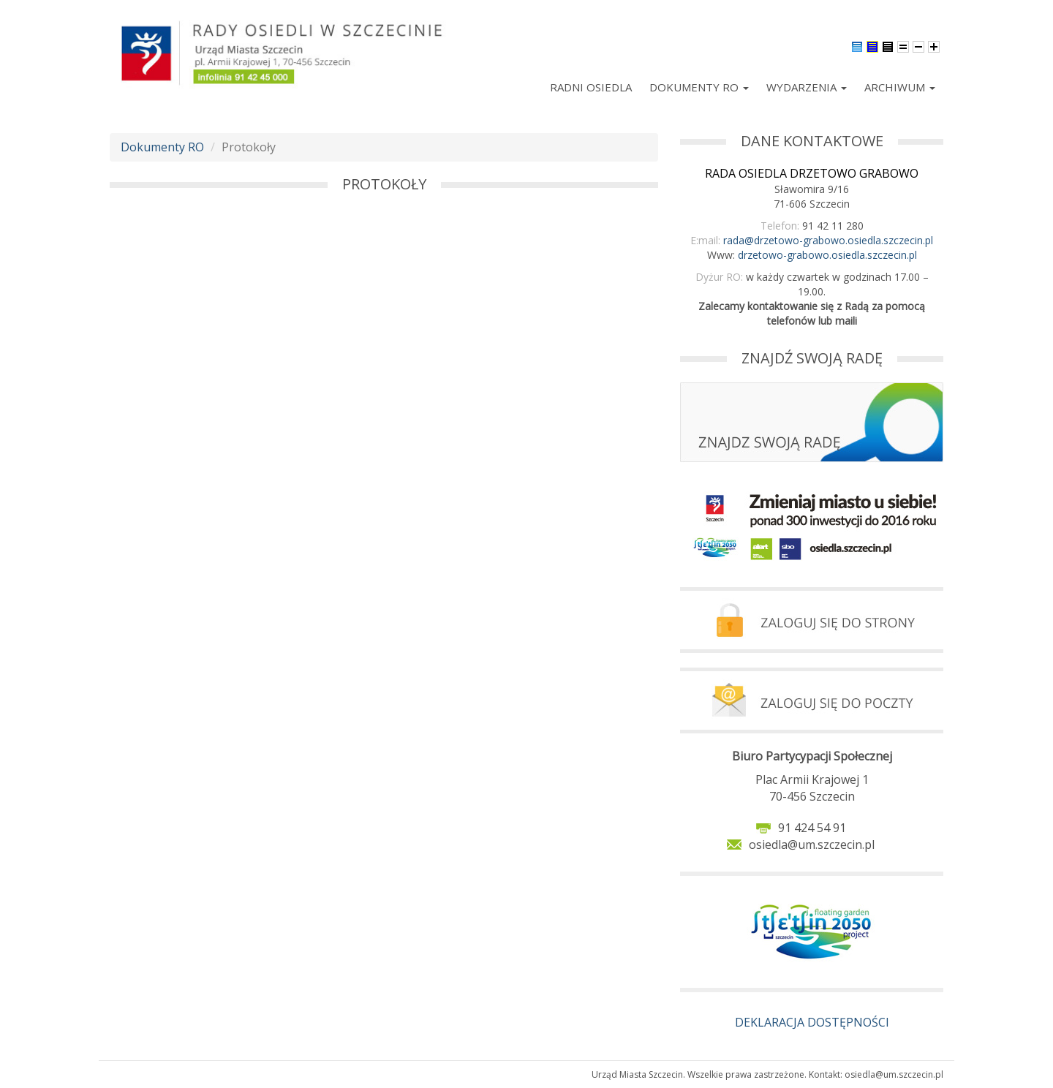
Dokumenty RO (699, 87)
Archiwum (899, 87)
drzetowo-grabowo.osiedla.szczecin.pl (827, 255)
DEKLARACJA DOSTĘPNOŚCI (812, 1022)
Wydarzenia (806, 87)
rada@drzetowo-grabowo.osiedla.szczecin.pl (828, 240)
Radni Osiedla (591, 87)
